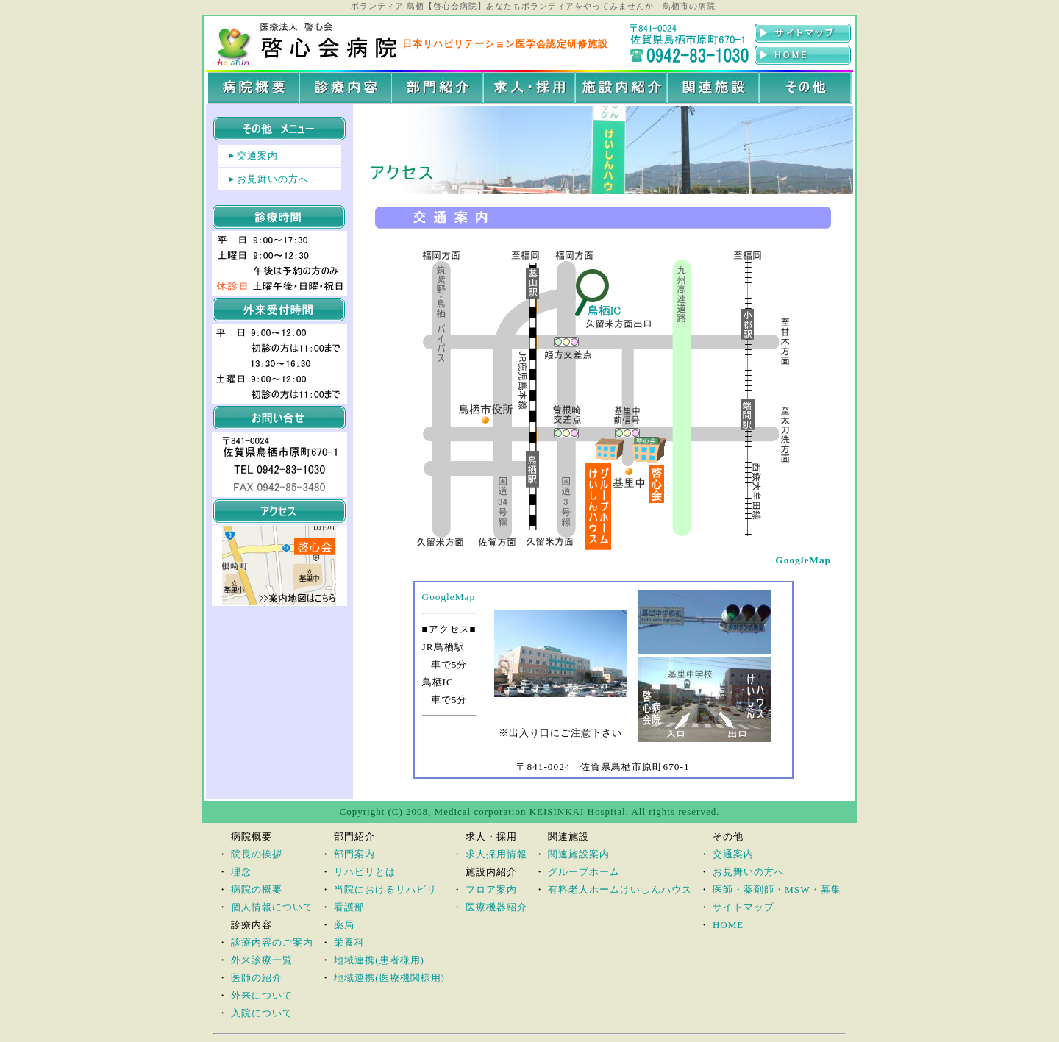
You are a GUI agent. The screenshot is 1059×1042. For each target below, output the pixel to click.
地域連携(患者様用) (379, 960)
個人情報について (272, 907)
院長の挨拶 (256, 854)
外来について (262, 995)
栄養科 (349, 942)
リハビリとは (365, 871)
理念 (241, 871)
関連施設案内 (579, 854)
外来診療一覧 (262, 960)
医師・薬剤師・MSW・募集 (777, 889)
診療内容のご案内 (272, 942)
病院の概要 (256, 889)
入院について (262, 1012)
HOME (728, 924)
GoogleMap (449, 596)
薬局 (344, 924)
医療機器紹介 (496, 907)
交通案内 (257, 155)
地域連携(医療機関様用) (389, 977)
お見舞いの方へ (273, 179)
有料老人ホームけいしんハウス (620, 889)
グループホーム (584, 871)
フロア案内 (491, 889)
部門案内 (354, 854)
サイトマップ (743, 907)
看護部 (349, 907)
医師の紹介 (256, 977)
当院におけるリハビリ (385, 889)
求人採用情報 (496, 854)
